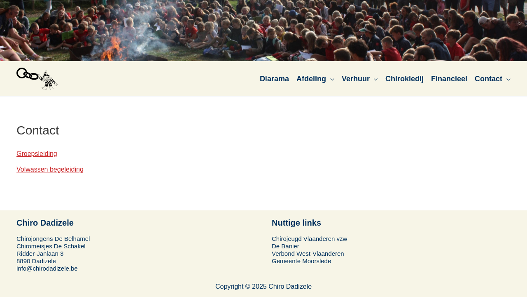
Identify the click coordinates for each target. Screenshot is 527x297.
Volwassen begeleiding (50, 169)
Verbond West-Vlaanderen (308, 253)
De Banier (285, 246)
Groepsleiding (36, 153)
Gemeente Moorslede (301, 260)
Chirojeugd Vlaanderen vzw (309, 238)
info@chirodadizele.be (47, 268)
